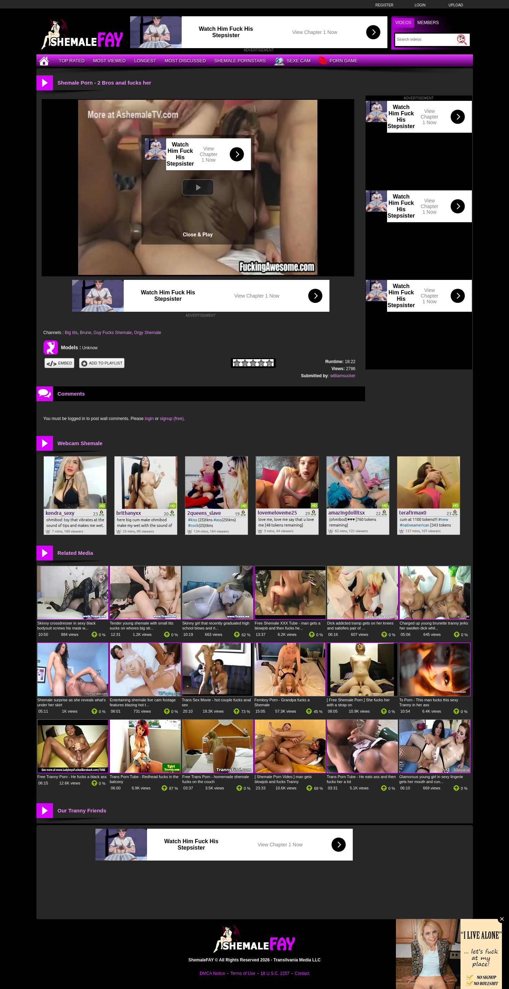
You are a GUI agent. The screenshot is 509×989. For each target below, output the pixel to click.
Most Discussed (185, 60)
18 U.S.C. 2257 (275, 973)
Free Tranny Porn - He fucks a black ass (72, 777)
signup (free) (171, 418)
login (149, 418)
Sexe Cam (292, 61)
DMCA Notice (212, 973)
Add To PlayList (102, 363)
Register (384, 5)
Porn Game (338, 61)
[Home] (44, 61)
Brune (85, 332)
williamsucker (342, 375)
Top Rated (72, 60)
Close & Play (198, 234)
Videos (403, 22)
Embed (59, 363)
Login (420, 5)
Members (428, 22)
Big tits (71, 332)
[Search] (426, 39)
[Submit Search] (462, 40)
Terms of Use (243, 973)
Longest (145, 60)
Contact (302, 973)
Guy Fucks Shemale (113, 332)
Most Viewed (109, 60)
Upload (456, 5)
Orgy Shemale (147, 332)
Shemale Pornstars (240, 60)
